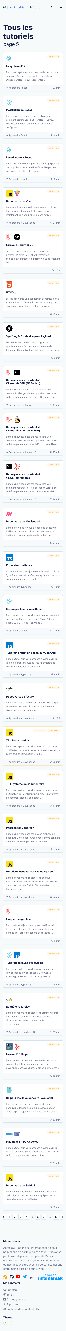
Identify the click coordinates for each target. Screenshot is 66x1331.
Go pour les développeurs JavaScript (29, 1098)
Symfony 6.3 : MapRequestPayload (28, 336)
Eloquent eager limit (19, 919)
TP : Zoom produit (17, 740)
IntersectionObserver (20, 828)
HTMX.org (12, 292)
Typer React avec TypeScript (24, 963)
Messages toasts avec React (24, 609)
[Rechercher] (52, 7)
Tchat (8, 1294)
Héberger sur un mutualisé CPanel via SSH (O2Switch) (23, 381)
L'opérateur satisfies (19, 565)
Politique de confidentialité (21, 1309)
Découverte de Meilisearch (23, 521)
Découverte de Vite (18, 201)
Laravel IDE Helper (17, 1054)
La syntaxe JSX (15, 66)
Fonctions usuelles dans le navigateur (30, 871)
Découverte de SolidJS (20, 1185)
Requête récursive (18, 1006)
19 (56, 1217)
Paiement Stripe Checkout (22, 1141)
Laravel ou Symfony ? (19, 245)
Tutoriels (17, 7)
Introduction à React (19, 157)
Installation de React (19, 110)
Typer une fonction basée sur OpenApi (31, 653)
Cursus (36, 7)
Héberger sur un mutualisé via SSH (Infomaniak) (23, 476)
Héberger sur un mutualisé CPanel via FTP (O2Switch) (23, 428)
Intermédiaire (53, 56)
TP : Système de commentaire (25, 784)
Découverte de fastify (20, 696)
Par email (10, 1289)
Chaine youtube (14, 1299)
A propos (10, 1304)
